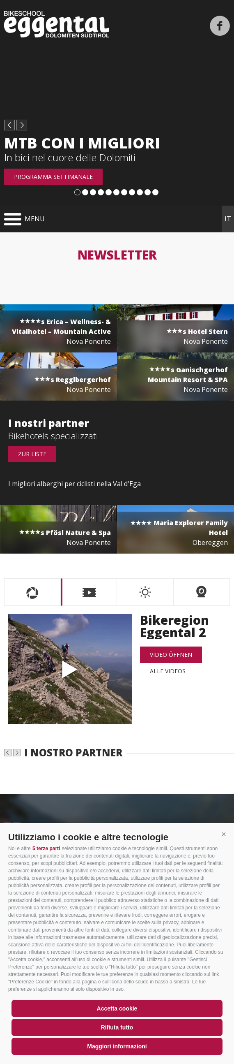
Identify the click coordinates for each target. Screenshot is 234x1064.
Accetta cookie (117, 1008)
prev (9, 125)
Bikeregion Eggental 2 (70, 669)
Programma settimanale (53, 177)
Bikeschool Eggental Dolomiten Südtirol (56, 24)
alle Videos (168, 671)
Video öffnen (171, 654)
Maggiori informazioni (117, 1046)
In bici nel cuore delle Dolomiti (69, 157)
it (228, 218)
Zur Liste (32, 454)
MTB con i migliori (82, 143)
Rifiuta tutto (117, 1027)
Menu (35, 218)
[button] (224, 834)
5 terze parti (46, 848)
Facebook (220, 26)
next (21, 125)
